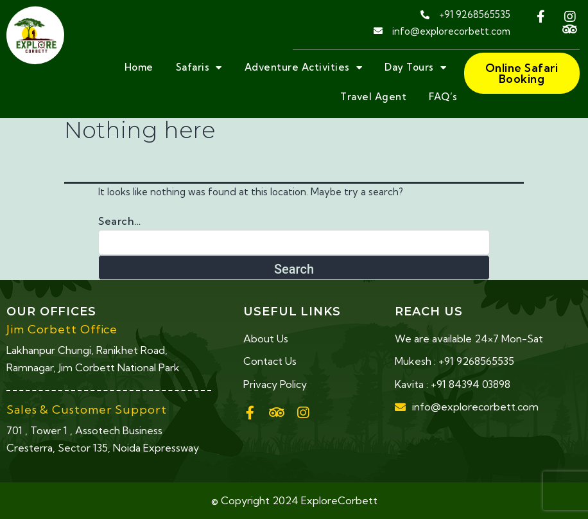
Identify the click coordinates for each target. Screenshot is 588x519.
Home (139, 67)
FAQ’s (443, 97)
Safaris (199, 68)
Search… (119, 221)
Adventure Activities (304, 68)
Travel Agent (373, 97)
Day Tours (415, 68)
